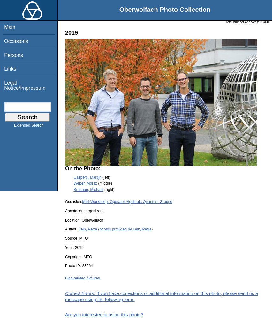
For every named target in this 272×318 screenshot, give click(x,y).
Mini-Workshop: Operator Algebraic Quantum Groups (127, 202)
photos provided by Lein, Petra (125, 229)
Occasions (16, 41)
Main (9, 27)
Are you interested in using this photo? (104, 314)
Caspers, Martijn (87, 177)
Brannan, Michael (88, 189)
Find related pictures (82, 278)
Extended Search (28, 127)
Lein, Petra (88, 229)
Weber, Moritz (85, 183)
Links (10, 69)
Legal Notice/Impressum (24, 85)
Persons (13, 55)
